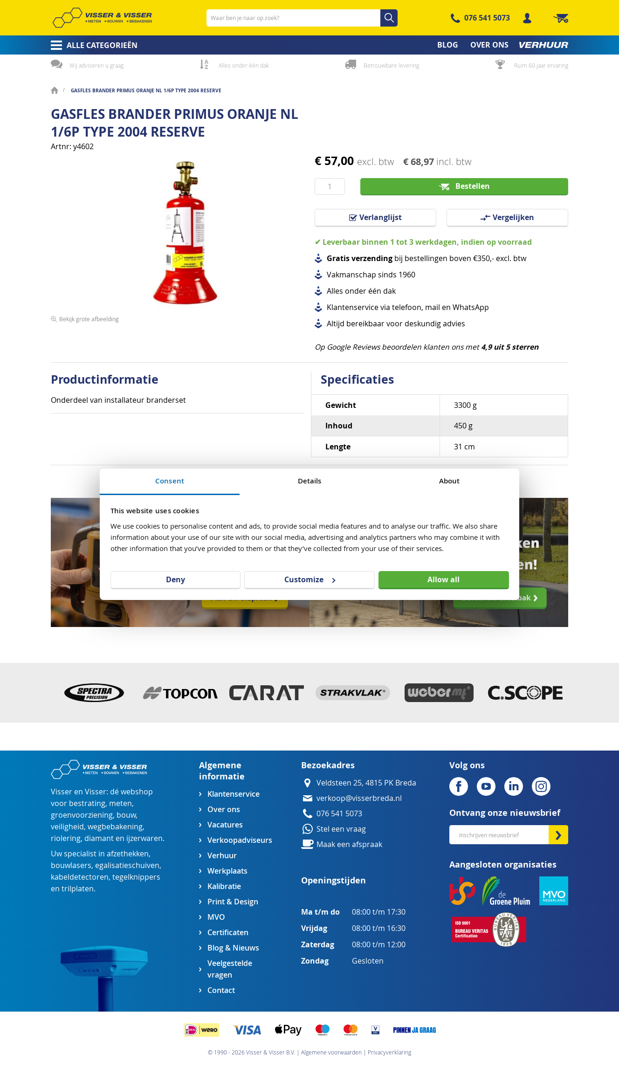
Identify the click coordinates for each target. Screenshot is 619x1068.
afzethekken (128, 854)
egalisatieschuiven (127, 865)
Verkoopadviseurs (239, 840)
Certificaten (227, 932)
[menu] (309, 45)
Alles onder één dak (244, 65)
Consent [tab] (169, 481)
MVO (216, 917)
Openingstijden (333, 880)
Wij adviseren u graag (96, 65)
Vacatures (225, 825)
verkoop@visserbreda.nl (359, 798)
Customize (309, 579)
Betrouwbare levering (391, 65)
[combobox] (302, 18)
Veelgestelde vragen (229, 969)
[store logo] (102, 17)
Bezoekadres (328, 765)
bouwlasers (71, 865)
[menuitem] (91, 45)
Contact (221, 990)
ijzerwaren (144, 838)
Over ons (223, 809)
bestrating (87, 803)
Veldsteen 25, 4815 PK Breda (366, 783)
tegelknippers (136, 877)
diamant (99, 838)
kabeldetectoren (80, 877)
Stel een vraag (341, 829)
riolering (66, 838)
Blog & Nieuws (233, 948)
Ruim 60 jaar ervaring (541, 65)
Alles (335, 291)
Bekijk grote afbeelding (89, 319)
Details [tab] (310, 481)
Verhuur (222, 856)
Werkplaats (227, 871)
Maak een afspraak (349, 844)
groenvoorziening (82, 815)
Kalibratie (224, 886)
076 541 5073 (487, 18)
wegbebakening (115, 827)
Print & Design (232, 902)
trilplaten (78, 889)
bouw (126, 815)
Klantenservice (233, 794)
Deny (175, 579)
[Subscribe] (558, 834)
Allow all (443, 579)
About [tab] (449, 481)
